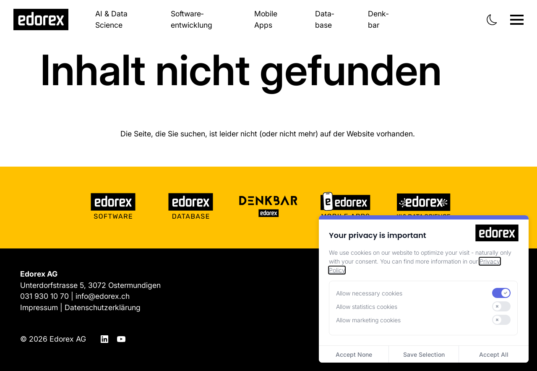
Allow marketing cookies (368, 320)
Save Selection (424, 354)
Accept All (493, 354)
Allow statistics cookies (366, 306)
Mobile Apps (265, 19)
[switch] (501, 293)
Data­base (324, 19)
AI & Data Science (111, 19)
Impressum (39, 307)
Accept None (354, 354)
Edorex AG (68, 338)
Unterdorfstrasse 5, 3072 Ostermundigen (90, 285)
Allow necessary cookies (369, 293)
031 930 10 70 (44, 296)
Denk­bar (378, 19)
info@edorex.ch (103, 296)
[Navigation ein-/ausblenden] (517, 20)
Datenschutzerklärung (103, 307)
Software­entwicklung (191, 19)
